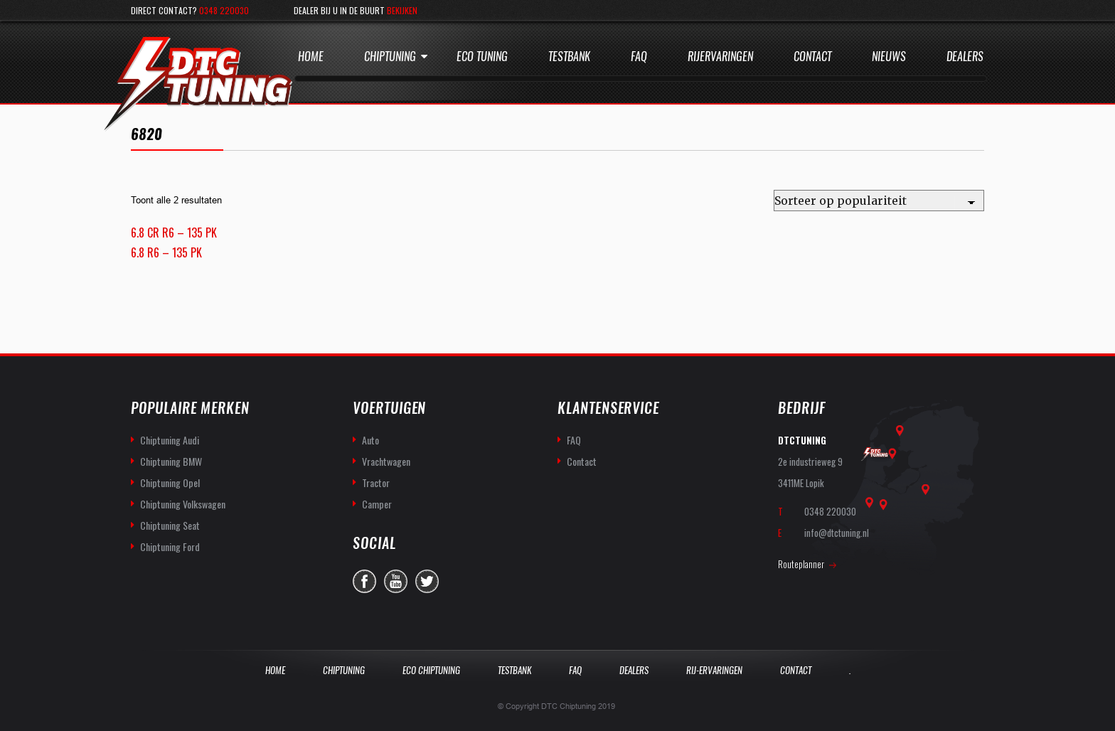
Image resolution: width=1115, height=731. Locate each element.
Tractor (376, 482)
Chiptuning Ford (170, 546)
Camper (377, 503)
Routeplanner (801, 564)
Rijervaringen (720, 56)
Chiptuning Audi (169, 439)
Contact (812, 56)
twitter (427, 581)
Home (311, 56)
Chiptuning (390, 56)
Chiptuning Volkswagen (182, 503)
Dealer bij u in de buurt (355, 10)
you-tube (395, 581)
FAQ (574, 439)
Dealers (964, 56)
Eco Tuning (482, 56)
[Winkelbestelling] (879, 200)
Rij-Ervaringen (714, 670)
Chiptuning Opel (170, 482)
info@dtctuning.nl (836, 532)
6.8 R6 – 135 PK (166, 252)
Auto (370, 439)
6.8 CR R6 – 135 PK (174, 232)
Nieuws (889, 56)
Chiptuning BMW (171, 461)
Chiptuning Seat (170, 525)
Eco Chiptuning (431, 670)
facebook (364, 581)
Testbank (569, 56)
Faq (639, 56)
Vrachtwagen (386, 461)
